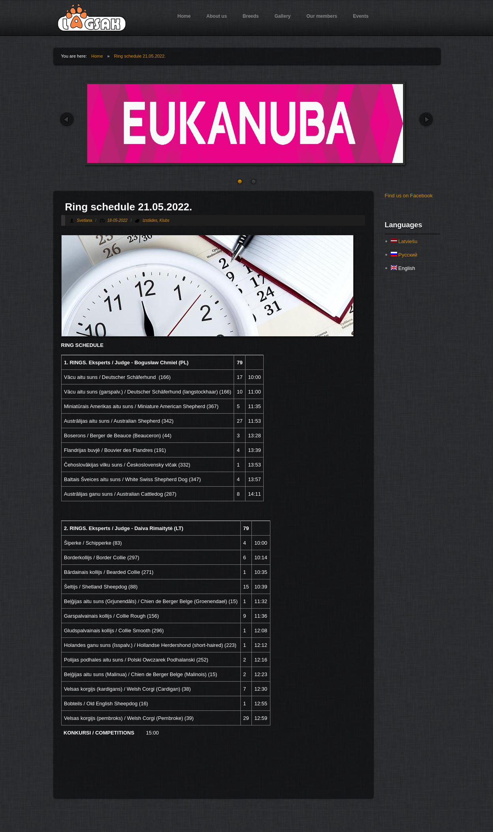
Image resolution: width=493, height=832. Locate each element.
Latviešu (404, 241)
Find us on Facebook (409, 196)
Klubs (164, 220)
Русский (404, 255)
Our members (321, 16)
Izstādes (149, 220)
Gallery (283, 16)
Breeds (251, 16)
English (403, 268)
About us (216, 16)
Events (360, 16)
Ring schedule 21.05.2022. (140, 56)
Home (184, 16)
